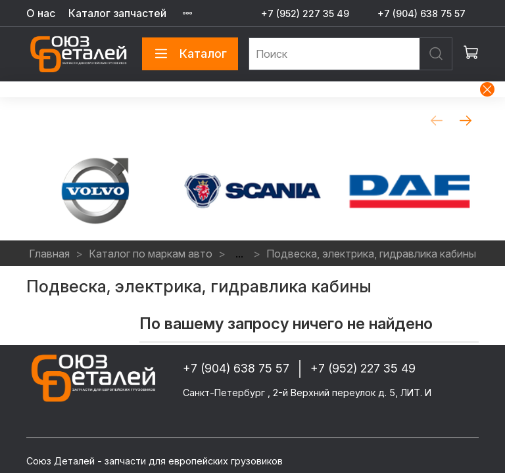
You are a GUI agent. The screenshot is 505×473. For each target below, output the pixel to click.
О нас (40, 13)
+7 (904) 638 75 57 (421, 13)
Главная (49, 253)
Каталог (190, 54)
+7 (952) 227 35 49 (305, 13)
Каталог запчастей (117, 13)
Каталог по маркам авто (150, 253)
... (239, 253)
